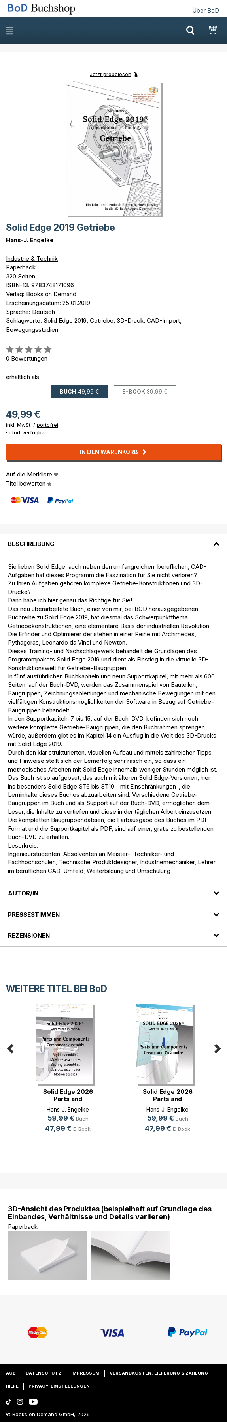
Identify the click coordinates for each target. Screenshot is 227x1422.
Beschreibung (31, 543)
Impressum (85, 1373)
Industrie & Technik (32, 258)
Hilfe (12, 1386)
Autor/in (23, 893)
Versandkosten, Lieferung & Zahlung (159, 1373)
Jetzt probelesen (110, 74)
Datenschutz (43, 1373)
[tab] (113, 539)
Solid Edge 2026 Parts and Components (68, 1099)
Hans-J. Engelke (30, 240)
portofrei (47, 425)
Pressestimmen (34, 914)
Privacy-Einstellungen (59, 1386)
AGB (11, 1373)
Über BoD (205, 10)
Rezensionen (29, 935)
